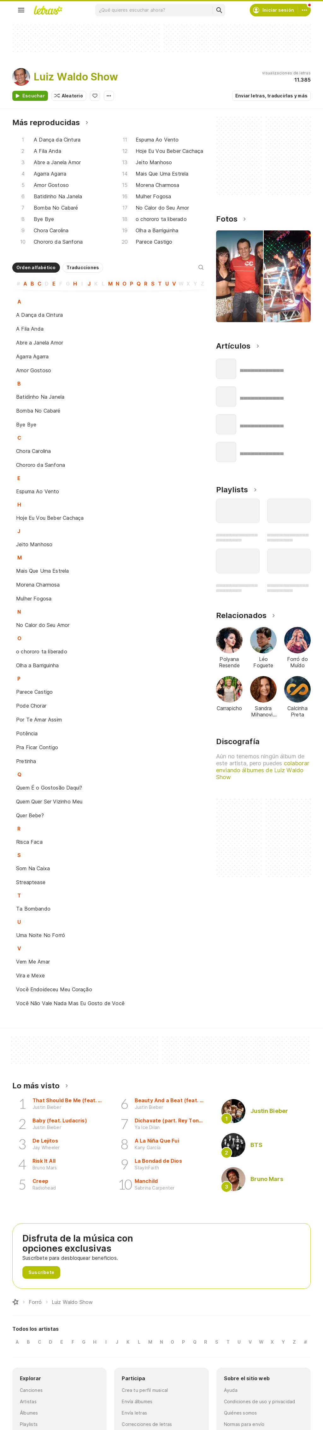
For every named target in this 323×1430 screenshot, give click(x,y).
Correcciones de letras (147, 1424)
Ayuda (231, 1390)
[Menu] (21, 10)
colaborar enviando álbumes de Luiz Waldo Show (262, 770)
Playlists (29, 1424)
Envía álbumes (137, 1401)
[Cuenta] (304, 10)
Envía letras (134, 1413)
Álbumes (29, 1413)
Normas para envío (244, 1424)
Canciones (31, 1390)
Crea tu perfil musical (145, 1390)
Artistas (28, 1401)
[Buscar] (219, 10)
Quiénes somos (240, 1413)
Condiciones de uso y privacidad (259, 1401)
